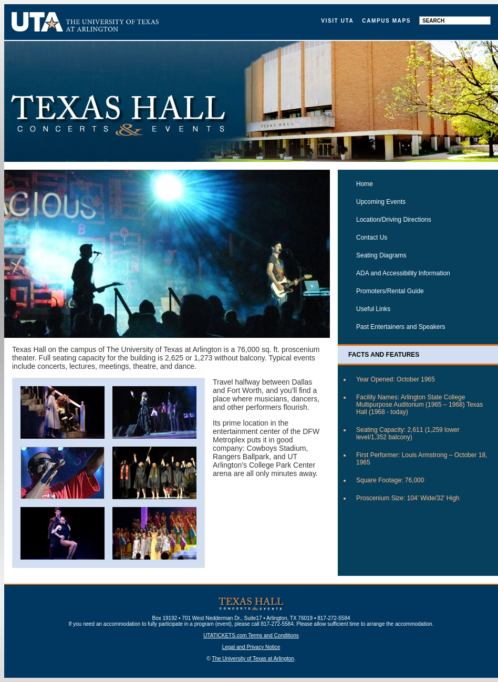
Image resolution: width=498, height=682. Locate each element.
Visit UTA (337, 21)
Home (364, 184)
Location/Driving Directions (393, 219)
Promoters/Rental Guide (390, 291)
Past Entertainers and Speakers (400, 326)
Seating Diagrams (381, 255)
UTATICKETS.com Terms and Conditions (251, 635)
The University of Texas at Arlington (253, 659)
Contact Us (371, 237)
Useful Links (373, 309)
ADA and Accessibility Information (403, 273)
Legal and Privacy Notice (251, 647)
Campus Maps (386, 21)
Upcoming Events (381, 201)
